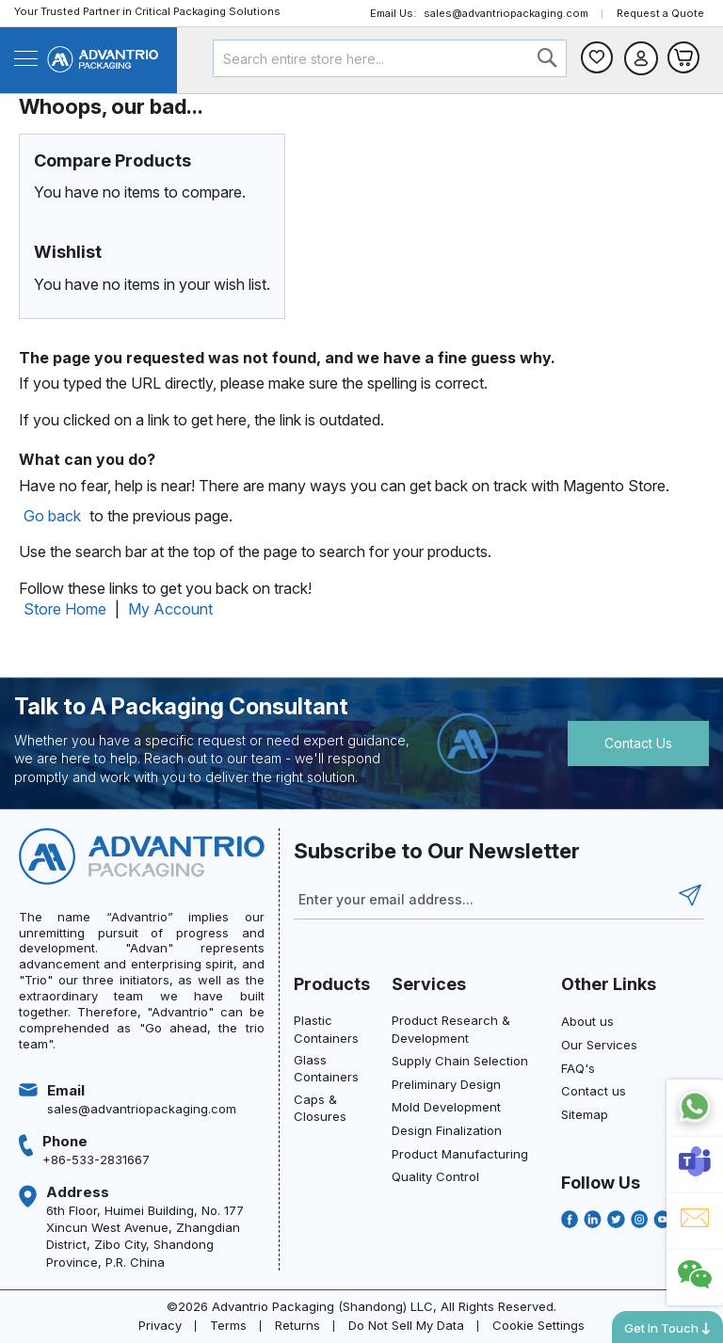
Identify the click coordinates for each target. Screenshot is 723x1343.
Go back (52, 515)
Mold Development (446, 1106)
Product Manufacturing (460, 1153)
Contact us (593, 1090)
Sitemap (584, 1114)
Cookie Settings (538, 1325)
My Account (170, 609)
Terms (228, 1325)
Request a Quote (660, 13)
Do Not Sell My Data (406, 1325)
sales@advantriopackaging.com (506, 13)
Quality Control (435, 1176)
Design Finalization (447, 1130)
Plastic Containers (326, 1029)
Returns (297, 1325)
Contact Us (638, 743)
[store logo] (102, 59)
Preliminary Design (446, 1084)
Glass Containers (326, 1068)
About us (587, 1021)
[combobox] (390, 58)
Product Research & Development (451, 1029)
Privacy (160, 1325)
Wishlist (597, 57)
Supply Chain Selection (460, 1060)
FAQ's (578, 1068)
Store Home (65, 609)
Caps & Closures (320, 1108)
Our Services (599, 1044)
